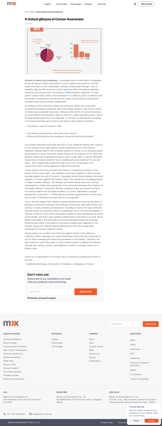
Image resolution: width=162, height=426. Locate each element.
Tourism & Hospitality (139, 379)
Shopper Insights (10, 368)
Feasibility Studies (11, 375)
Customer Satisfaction (13, 354)
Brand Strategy (10, 343)
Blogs (32, 12)
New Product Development (15, 350)
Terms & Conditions (126, 422)
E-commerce (135, 374)
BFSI (132, 354)
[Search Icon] (135, 4)
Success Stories (96, 346)
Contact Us (94, 354)
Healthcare (135, 358)
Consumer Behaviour (12, 339)
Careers (92, 357)
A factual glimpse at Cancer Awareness (49, 12)
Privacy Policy (107, 422)
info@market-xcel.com (42, 414)
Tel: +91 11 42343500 (16, 414)
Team (91, 343)
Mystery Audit (9, 364)
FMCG (133, 345)
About (91, 339)
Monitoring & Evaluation (13, 379)
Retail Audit (8, 361)
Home (27, 12)
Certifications (95, 361)
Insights (54, 339)
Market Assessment (12, 357)
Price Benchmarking (12, 372)
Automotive (135, 349)
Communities (57, 343)
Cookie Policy (138, 416)
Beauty (133, 370)
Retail (132, 340)
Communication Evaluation (15, 346)
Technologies (57, 346)
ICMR (67, 92)
